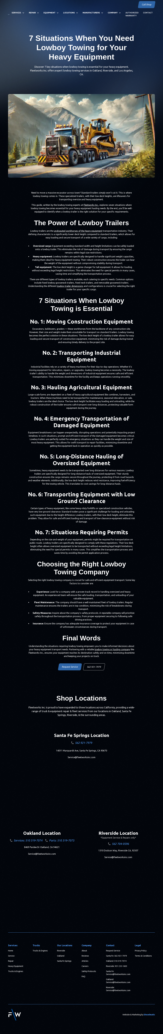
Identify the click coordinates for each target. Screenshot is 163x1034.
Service (11, 956)
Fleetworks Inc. (91, 205)
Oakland (60, 956)
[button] (18, 12)
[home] (8, 14)
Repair (11, 961)
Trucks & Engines (15, 971)
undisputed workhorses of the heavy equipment (78, 231)
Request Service (70, 667)
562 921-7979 (94, 667)
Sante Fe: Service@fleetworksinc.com (118, 972)
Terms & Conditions (143, 956)
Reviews (85, 956)
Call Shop (147, 4)
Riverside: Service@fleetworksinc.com (118, 989)
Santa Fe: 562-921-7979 (116, 956)
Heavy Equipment (15, 966)
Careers (85, 966)
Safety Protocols (89, 971)
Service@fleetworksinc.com (81, 757)
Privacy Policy (141, 951)
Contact (148, 13)
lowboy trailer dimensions (70, 286)
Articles (85, 961)
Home (10, 951)
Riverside (61, 951)
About (84, 951)
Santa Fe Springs (64, 961)
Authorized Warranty (132, 14)
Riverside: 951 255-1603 (116, 966)
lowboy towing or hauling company (112, 649)
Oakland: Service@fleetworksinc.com (118, 980)
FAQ (83, 976)
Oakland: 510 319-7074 (116, 961)
